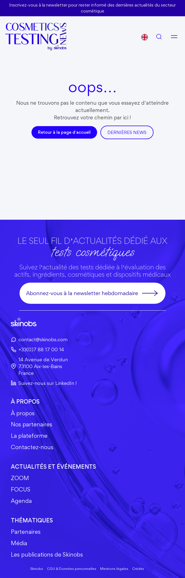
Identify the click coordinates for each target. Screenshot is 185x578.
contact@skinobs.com (39, 339)
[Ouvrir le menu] (174, 36)
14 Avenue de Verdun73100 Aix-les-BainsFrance (39, 366)
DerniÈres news (126, 132)
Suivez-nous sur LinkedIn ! (43, 383)
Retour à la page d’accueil (64, 132)
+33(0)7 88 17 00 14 (37, 349)
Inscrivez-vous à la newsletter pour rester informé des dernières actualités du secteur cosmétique (92, 8)
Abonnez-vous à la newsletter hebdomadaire (92, 293)
